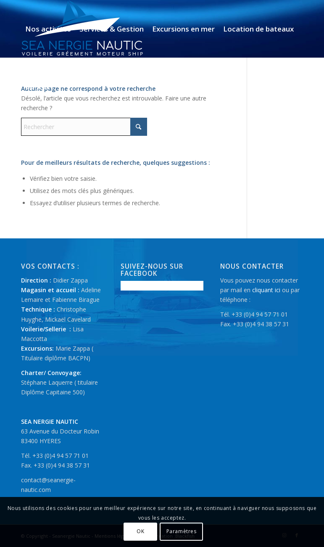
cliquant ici (266, 290)
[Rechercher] (84, 127)
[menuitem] (48, 29)
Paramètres (181, 531)
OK (140, 531)
